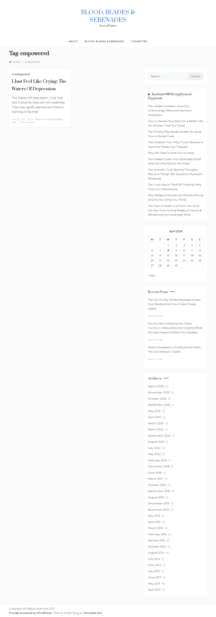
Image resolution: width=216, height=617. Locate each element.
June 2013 (154, 577)
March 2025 (156, 423)
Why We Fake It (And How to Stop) (171, 153)
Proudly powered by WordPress (30, 613)
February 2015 (157, 534)
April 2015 (154, 522)
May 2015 (154, 515)
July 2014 (154, 559)
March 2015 (155, 528)
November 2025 (159, 392)
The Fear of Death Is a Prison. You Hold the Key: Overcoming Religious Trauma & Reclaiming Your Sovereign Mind (175, 210)
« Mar (151, 275)
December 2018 (158, 466)
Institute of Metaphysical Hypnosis (170, 96)
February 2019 (157, 460)
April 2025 (154, 417)
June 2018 (154, 472)
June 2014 (154, 565)
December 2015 (158, 503)
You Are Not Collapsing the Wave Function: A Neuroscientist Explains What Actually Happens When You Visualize (175, 328)
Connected (139, 41)
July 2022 (154, 448)
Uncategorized (21, 74)
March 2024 (156, 429)
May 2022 (154, 454)
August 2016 (156, 497)
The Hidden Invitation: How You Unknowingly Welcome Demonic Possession (170, 111)
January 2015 (156, 540)
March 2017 (155, 478)
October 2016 (157, 485)
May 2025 (154, 411)
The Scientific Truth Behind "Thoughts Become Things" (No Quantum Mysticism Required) (175, 174)
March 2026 (156, 386)
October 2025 (157, 398)
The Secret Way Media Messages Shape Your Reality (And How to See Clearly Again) (174, 304)
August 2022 (156, 441)
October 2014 (157, 546)
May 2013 (154, 583)
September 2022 (159, 435)
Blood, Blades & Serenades (108, 16)
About (73, 41)
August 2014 (156, 552)
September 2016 (159, 491)
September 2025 (159, 404)
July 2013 (154, 571)
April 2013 (154, 589)
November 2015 (158, 509)
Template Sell (93, 613)
